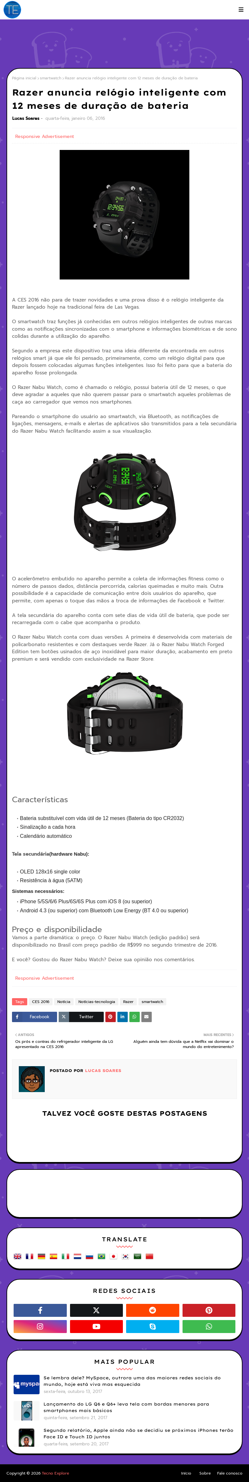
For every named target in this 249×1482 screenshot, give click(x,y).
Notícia (63, 1002)
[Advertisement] (124, 45)
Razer (128, 1002)
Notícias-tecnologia (96, 1002)
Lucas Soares (26, 118)
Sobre (205, 1473)
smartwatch (50, 78)
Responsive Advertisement (44, 136)
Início (186, 1473)
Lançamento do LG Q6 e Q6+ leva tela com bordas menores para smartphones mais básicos (126, 1407)
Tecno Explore (55, 1473)
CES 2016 (40, 1002)
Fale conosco (230, 1473)
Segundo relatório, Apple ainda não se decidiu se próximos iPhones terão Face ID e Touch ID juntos (138, 1433)
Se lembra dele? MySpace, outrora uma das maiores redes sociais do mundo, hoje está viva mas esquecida (132, 1381)
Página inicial (24, 78)
